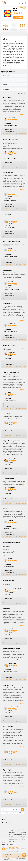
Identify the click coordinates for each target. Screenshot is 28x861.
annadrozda (11, 193)
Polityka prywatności (20, 858)
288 (20, 812)
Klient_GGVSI (11, 352)
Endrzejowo (11, 151)
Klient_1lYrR (11, 520)
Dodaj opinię (18, 17)
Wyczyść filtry (22, 93)
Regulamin (20, 856)
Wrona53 (10, 558)
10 (5, 812)
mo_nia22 (10, 248)
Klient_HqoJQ (12, 459)
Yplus (9, 392)
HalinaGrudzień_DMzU (14, 220)
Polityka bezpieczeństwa (7, 859)
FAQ (7, 856)
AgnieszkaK (11, 790)
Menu (9, 3)
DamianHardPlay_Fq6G (15, 589)
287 (15, 812)
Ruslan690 (11, 629)
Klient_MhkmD (12, 282)
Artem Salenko (12, 663)
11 (8, 812)
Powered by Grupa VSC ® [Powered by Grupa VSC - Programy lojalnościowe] (7, 854)
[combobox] (14, 75)
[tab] (14, 820)
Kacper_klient (11, 117)
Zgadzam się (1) (8, 293)
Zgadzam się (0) (8, 129)
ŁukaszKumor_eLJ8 (13, 707)
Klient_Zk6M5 (11, 487)
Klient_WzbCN (12, 421)
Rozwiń (22, 114)
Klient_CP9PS (11, 323)
